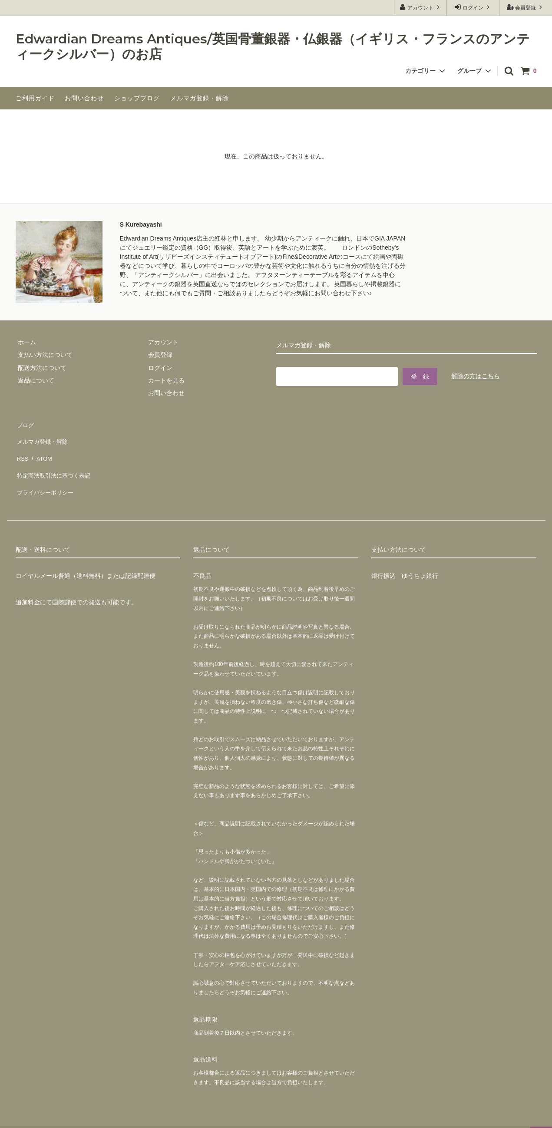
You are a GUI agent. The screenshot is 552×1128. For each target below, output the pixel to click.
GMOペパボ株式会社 (144, 1117)
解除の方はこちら (475, 374)
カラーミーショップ (27, 1117)
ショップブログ (137, 98)
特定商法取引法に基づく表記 (55, 461)
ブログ (25, 423)
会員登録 (526, 7)
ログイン (473, 7)
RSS (22, 448)
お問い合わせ (84, 98)
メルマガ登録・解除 (199, 98)
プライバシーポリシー (46, 474)
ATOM (41, 448)
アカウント (420, 7)
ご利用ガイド (35, 98)
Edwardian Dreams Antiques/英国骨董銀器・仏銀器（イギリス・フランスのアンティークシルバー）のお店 (273, 47)
